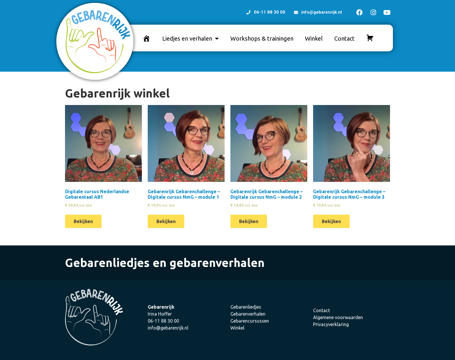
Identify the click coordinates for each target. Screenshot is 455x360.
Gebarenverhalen (248, 313)
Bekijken (83, 221)
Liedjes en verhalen (190, 38)
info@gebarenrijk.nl (168, 327)
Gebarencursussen (249, 320)
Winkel (314, 38)
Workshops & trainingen (261, 38)
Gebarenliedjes (245, 307)
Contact (344, 38)
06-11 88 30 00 (163, 320)
